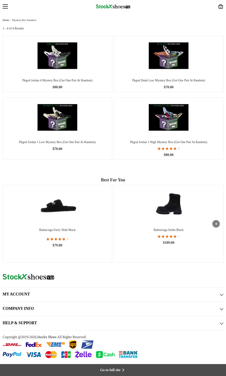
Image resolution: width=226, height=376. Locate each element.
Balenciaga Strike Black (168, 230)
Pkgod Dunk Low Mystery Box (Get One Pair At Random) (168, 80)
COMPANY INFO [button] (113, 309)
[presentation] (216, 224)
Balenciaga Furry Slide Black (57, 230)
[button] (5, 7)
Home (6, 20)
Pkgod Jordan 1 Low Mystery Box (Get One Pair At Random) (57, 142)
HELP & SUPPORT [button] (113, 323)
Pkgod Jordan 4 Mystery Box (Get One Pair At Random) (57, 80)
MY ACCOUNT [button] (113, 294)
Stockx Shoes (46, 337)
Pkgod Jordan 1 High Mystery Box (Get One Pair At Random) (168, 142)
